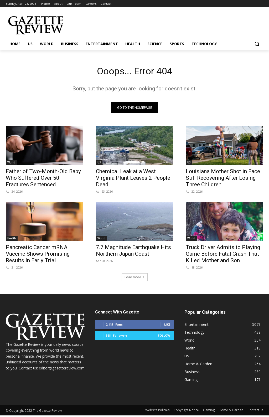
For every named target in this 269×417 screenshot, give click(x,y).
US (99, 164)
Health (11, 239)
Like (167, 326)
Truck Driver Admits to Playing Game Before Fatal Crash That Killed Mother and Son (223, 255)
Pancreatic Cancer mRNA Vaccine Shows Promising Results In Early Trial (38, 255)
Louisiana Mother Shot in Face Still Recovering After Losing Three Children (223, 179)
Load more (135, 278)
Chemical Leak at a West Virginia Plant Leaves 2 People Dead (133, 179)
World (11, 164)
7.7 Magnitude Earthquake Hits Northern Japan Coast (133, 251)
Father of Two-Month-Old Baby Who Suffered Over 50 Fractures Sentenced (43, 179)
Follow (164, 337)
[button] (257, 44)
